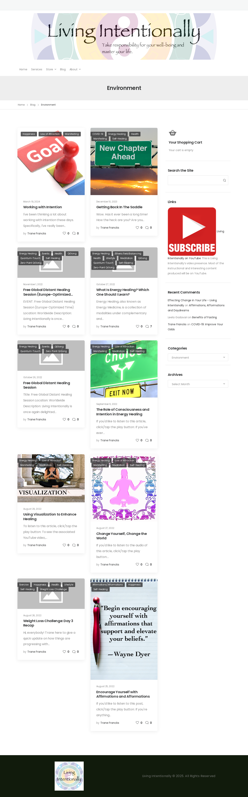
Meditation (126, 258)
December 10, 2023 (106, 201)
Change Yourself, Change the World (121, 536)
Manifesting (72, 134)
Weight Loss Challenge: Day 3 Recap (48, 623)
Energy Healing (117, 134)
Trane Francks (177, 324)
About (74, 69)
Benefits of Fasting (204, 317)
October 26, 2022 (32, 377)
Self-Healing (119, 138)
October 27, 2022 (105, 284)
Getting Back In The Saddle (119, 207)
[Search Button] (224, 180)
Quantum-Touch (30, 258)
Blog (62, 69)
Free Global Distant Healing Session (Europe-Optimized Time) (47, 294)
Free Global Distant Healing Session (46, 385)
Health (135, 134)
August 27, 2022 (105, 528)
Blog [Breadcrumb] (33, 104)
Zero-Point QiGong (31, 262)
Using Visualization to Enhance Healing (49, 516)
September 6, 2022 (106, 404)
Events (45, 253)
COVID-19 (97, 134)
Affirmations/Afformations (107, 584)
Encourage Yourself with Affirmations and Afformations (123, 694)
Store (49, 69)
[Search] (194, 180)
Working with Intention (42, 207)
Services (36, 69)
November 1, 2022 (33, 284)
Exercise (23, 584)
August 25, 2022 (105, 686)
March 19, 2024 (31, 201)
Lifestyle (110, 258)
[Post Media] (51, 161)
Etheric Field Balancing (128, 253)
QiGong (72, 253)
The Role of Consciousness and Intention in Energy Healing (122, 411)
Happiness (29, 134)
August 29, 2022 (32, 508)
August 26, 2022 (32, 615)
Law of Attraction (50, 134)
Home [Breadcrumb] (21, 104)
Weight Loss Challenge (53, 589)
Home (23, 69)
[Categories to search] (198, 357)
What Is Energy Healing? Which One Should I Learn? (122, 292)
